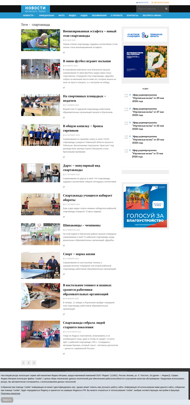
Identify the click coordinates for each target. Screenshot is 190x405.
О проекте (117, 15)
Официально (46, 15)
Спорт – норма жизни (80, 257)
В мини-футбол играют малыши (88, 62)
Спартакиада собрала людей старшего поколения (85, 328)
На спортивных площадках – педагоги (86, 99)
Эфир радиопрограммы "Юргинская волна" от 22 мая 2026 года (148, 125)
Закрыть (7, 400)
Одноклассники (160, 3)
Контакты (132, 15)
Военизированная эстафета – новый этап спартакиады (86, 33)
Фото (62, 15)
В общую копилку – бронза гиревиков (84, 129)
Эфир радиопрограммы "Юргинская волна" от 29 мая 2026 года (148, 98)
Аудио (84, 15)
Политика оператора (10, 393)
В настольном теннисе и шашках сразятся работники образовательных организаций (88, 292)
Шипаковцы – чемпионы (83, 228)
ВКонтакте (142, 3)
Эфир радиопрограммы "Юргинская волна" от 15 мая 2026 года (147, 153)
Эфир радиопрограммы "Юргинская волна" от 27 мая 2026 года (148, 111)
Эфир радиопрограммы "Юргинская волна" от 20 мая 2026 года (148, 139)
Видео (72, 15)
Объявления (99, 15)
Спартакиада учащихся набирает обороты (89, 199)
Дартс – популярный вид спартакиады (82, 169)
